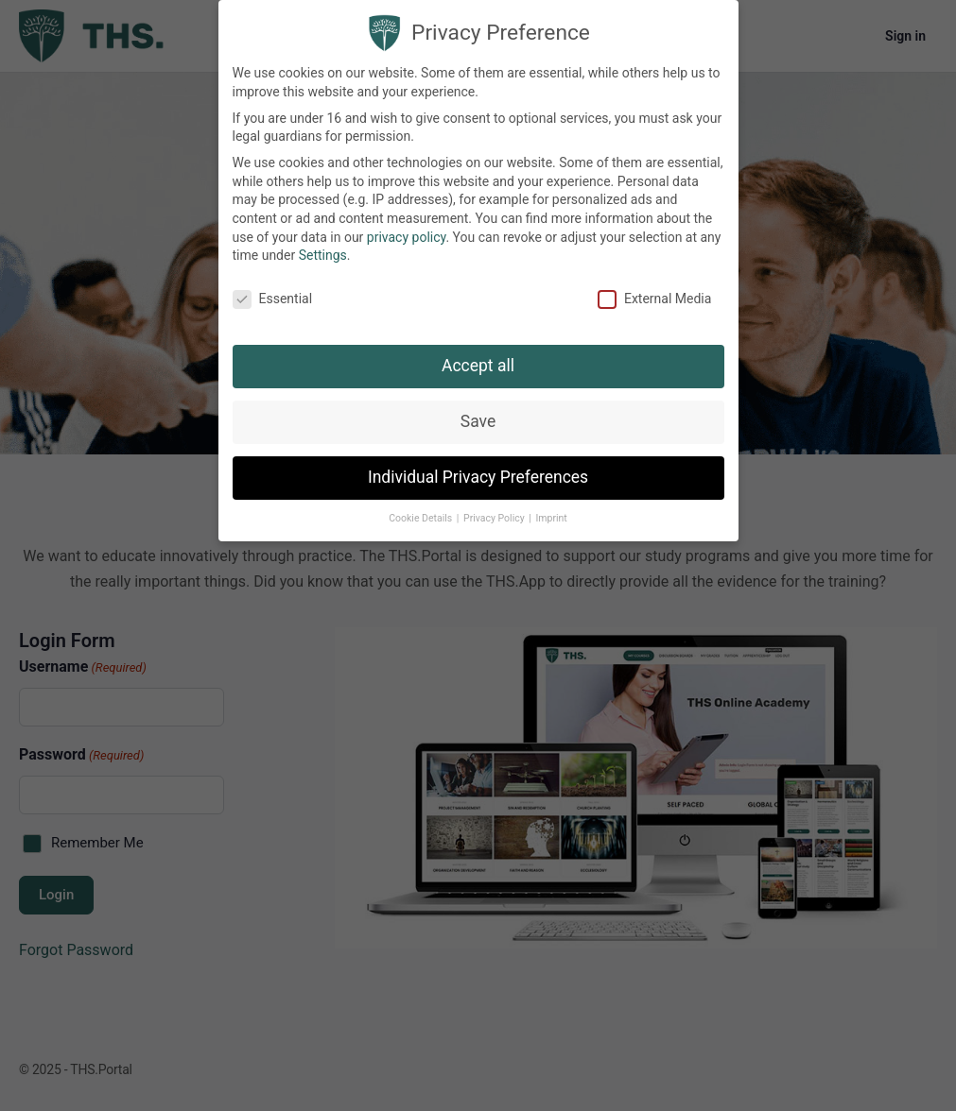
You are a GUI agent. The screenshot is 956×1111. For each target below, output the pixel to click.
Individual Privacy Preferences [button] (478, 476)
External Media (654, 298)
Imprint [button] (550, 517)
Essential (273, 298)
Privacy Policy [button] (495, 517)
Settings (323, 254)
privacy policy (406, 236)
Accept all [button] (478, 364)
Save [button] (478, 420)
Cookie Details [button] (422, 517)
